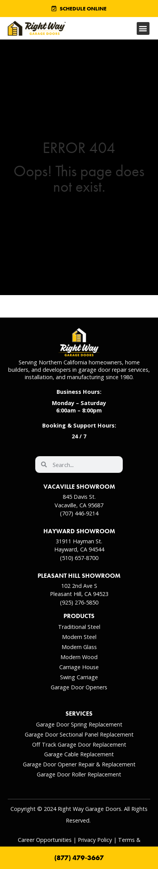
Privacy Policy (95, 839)
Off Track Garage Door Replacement (79, 744)
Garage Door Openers (79, 687)
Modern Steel (79, 637)
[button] (143, 28)
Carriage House (79, 667)
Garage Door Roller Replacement (79, 774)
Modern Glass (79, 647)
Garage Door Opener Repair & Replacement (79, 764)
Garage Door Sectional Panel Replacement (79, 734)
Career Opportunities (45, 839)
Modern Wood (79, 657)
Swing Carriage (79, 677)
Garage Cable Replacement (79, 754)
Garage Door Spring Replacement (79, 724)
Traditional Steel (79, 626)
